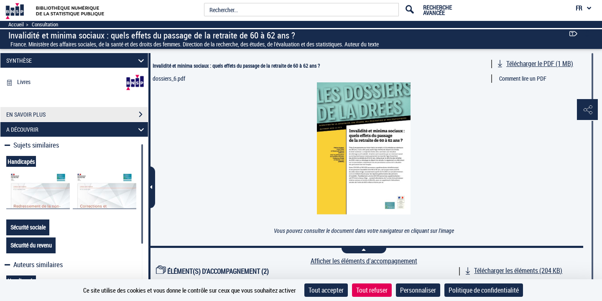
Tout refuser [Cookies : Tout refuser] (372, 290)
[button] (587, 110)
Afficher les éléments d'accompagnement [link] (364, 261)
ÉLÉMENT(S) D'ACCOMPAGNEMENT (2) (212, 271)
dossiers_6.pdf (169, 78)
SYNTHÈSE (76, 60)
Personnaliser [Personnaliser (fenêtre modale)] (418, 290)
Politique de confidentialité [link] (484, 290)
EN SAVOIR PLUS (77, 114)
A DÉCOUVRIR (76, 129)
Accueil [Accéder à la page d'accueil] (16, 24)
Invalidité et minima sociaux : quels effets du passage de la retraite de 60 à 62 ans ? (236, 65)
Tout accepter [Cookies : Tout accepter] (326, 290)
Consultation (45, 24)
